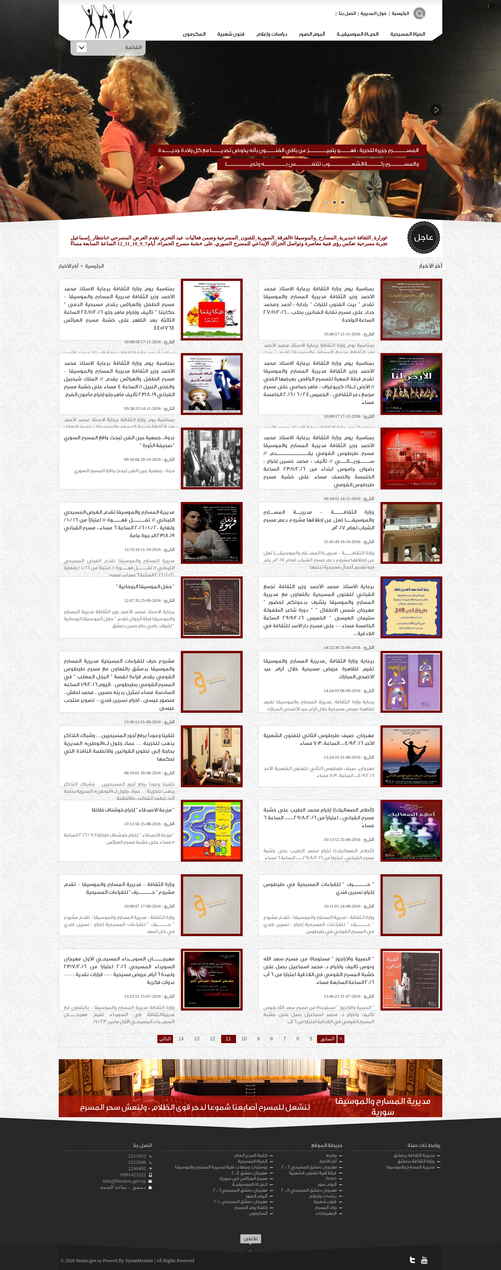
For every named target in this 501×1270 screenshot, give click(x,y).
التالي (165, 1039)
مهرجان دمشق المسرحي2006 (240, 1190)
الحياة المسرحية (407, 34)
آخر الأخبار (328, 1161)
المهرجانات (326, 1213)
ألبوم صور (327, 1184)
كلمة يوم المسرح (250, 1207)
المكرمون (194, 34)
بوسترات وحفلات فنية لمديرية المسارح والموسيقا (221, 1167)
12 (212, 1039)
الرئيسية (400, 13)
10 (244, 1039)
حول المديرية (373, 13)
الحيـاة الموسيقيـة (357, 34)
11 (228, 1039)
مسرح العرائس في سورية (243, 1178)
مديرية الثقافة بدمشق (413, 1155)
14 (181, 1039)
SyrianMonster (139, 1260)
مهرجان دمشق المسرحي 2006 (309, 1167)
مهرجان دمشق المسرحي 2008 (309, 1190)
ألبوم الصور (312, 34)
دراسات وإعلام (271, 34)
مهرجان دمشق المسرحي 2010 (240, 1201)
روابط (331, 1155)
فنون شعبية (231, 34)
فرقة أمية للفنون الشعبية (313, 1173)
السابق (326, 1039)
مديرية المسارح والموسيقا (410, 1167)
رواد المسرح (326, 1207)
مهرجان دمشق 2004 (249, 1173)
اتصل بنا (347, 13)
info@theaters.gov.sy (124, 1181)
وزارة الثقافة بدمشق (415, 1161)
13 (196, 1039)
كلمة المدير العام (250, 1155)
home (331, 1178)
